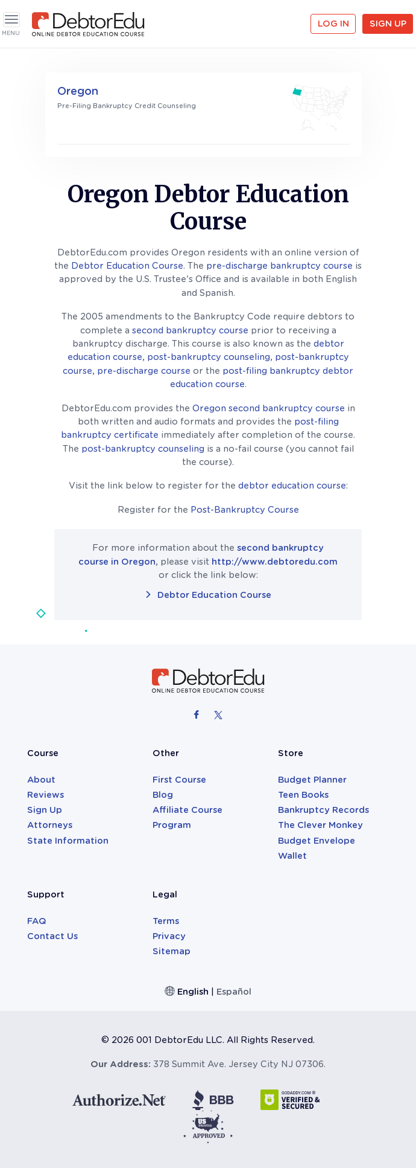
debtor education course (292, 485)
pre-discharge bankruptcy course (279, 266)
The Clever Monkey (320, 825)
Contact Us (52, 936)
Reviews (45, 795)
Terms (166, 921)
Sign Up (388, 23)
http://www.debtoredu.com (275, 561)
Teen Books (303, 795)
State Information (68, 841)
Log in (333, 23)
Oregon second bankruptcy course (268, 408)
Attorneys (49, 825)
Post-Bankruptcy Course (245, 510)
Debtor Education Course (127, 266)
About (41, 780)
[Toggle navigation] (11, 19)
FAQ (36, 921)
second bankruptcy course (190, 330)
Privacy (169, 936)
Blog (163, 795)
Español (233, 991)
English (193, 991)
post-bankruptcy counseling (208, 357)
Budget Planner (312, 780)
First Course (179, 780)
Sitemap (172, 951)
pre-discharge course (144, 371)
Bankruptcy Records (323, 810)
